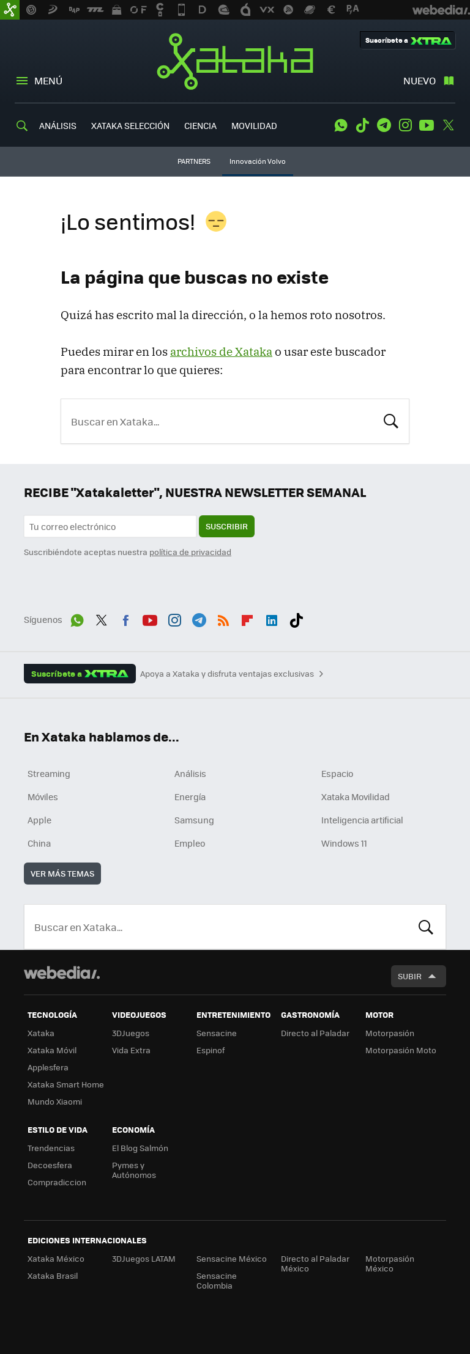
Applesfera (48, 1067)
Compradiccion (57, 1182)
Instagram (405, 125)
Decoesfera (50, 1165)
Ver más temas (62, 873)
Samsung (194, 820)
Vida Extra (131, 1050)
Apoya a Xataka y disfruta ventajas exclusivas (227, 674)
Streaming (49, 773)
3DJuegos (130, 1033)
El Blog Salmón (140, 1147)
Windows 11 (344, 843)
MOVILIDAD (254, 125)
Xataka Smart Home (66, 1084)
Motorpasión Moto (400, 1050)
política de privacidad (190, 551)
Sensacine (216, 1033)
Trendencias (51, 1147)
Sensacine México (231, 1258)
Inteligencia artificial (362, 820)
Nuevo (419, 80)
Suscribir (227, 526)
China (39, 843)
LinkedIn (272, 618)
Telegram (383, 125)
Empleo (189, 843)
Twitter (448, 125)
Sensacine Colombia (216, 1280)
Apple (39, 820)
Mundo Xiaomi (55, 1101)
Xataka (235, 61)
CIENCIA (200, 125)
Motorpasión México (389, 1263)
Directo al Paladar (315, 1033)
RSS (223, 618)
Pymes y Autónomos (134, 1169)
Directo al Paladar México (315, 1263)
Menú (48, 80)
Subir (410, 976)
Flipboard (247, 618)
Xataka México (56, 1258)
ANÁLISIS (57, 125)
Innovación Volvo (257, 161)
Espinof (210, 1050)
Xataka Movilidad (355, 796)
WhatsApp (341, 125)
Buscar (391, 420)
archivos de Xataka (221, 351)
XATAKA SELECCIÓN (130, 125)
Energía (190, 796)
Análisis (190, 773)
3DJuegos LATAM (144, 1258)
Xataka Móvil (52, 1050)
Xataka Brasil (53, 1275)
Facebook (125, 618)
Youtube (426, 125)
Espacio (337, 773)
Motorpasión (389, 1033)
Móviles (43, 796)
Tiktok (362, 125)
